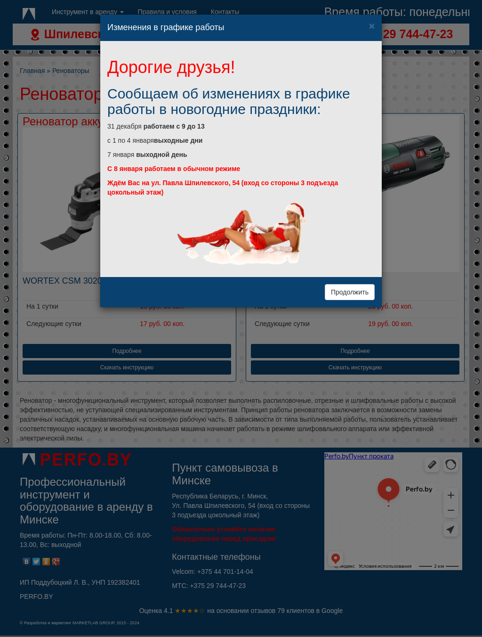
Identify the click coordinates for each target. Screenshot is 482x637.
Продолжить (350, 292)
